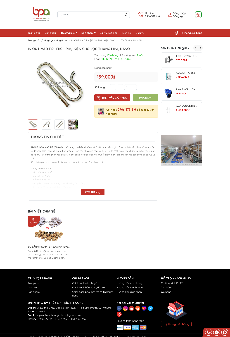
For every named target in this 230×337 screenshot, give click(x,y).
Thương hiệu (70, 33)
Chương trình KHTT (172, 283)
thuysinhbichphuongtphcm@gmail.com (58, 315)
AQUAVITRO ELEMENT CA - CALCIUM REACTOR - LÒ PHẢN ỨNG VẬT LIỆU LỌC (186, 72)
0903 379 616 (78, 318)
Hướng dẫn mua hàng (129, 283)
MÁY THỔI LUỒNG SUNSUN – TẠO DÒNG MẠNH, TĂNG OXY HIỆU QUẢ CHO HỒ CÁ (186, 89)
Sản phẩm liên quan (175, 48)
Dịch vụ (140, 32)
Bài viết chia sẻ (108, 32)
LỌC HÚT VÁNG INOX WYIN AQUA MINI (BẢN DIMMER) (186, 56)
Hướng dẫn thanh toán (130, 287)
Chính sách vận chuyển (85, 283)
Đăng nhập (179, 13)
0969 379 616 (62, 318)
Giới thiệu (50, 32)
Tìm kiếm (166, 287)
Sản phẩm (89, 33)
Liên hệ (126, 32)
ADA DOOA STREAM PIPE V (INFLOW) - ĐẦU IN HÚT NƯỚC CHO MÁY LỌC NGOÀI (186, 105)
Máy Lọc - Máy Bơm (55, 40)
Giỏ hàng (166, 291)
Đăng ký (178, 16)
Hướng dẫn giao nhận (129, 291)
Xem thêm (93, 192)
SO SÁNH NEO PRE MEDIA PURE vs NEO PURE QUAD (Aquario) (48, 246)
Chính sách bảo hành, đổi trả (88, 287)
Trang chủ (34, 32)
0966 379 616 (127, 109)
